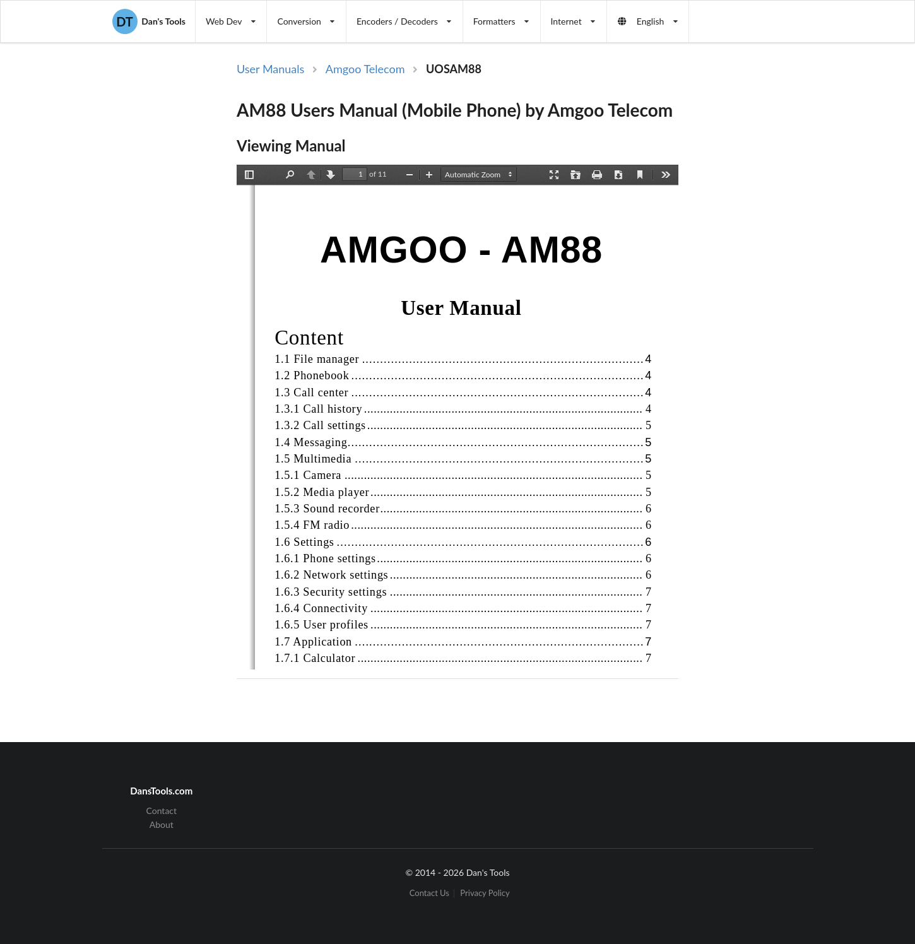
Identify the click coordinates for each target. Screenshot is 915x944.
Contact (161, 811)
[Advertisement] (784, 267)
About (162, 824)
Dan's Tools (149, 21)
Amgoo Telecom (365, 69)
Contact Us (429, 893)
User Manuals (270, 69)
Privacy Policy (484, 893)
